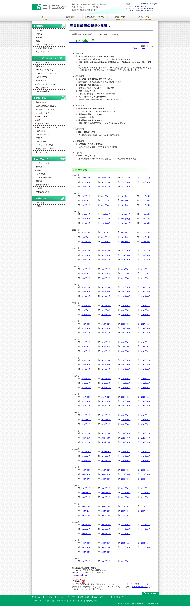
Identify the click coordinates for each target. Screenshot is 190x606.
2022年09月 (125, 237)
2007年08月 (145, 511)
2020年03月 (86, 287)
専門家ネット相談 (42, 66)
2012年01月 (125, 433)
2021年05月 (125, 260)
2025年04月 (125, 187)
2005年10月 (86, 547)
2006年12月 (145, 525)
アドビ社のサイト (139, 587)
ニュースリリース (42, 52)
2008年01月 (125, 507)
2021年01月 (125, 269)
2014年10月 (106, 383)
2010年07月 (86, 461)
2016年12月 (145, 342)
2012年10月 (106, 420)
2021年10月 (106, 255)
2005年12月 (125, 543)
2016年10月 (106, 347)
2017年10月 (106, 328)
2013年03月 (86, 415)
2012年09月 (125, 420)
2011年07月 (86, 442)
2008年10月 (106, 493)
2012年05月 (125, 424)
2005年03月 (86, 561)
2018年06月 (106, 315)
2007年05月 (106, 516)
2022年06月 (105, 242)
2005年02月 (106, 561)
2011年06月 (106, 442)
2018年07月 (86, 315)
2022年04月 (145, 242)
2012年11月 (86, 420)
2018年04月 (145, 315)
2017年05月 (125, 333)
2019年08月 (145, 292)
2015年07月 (86, 369)
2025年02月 (105, 196)
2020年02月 (106, 287)
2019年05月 (125, 296)
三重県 (38, 206)
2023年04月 (145, 223)
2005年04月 (106, 552)
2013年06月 (106, 406)
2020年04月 (145, 278)
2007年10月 (106, 511)
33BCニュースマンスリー (45, 70)
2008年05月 (125, 497)
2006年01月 (106, 543)
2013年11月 (86, 401)
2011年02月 (106, 452)
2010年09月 (125, 456)
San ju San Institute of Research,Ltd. (134, 603)
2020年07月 (86, 278)
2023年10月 (105, 219)
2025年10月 (86, 182)
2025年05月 (106, 187)
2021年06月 (106, 260)
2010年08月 (145, 456)
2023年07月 (86, 223)
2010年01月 (125, 470)
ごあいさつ (40, 30)
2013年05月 (125, 406)
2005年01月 (125, 561)
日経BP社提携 (41, 81)
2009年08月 (145, 474)
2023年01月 (125, 233)
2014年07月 (86, 388)
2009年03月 (86, 488)
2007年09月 (125, 511)
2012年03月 (86, 433)
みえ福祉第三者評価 (43, 178)
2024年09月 (125, 201)
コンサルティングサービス (46, 73)
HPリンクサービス (43, 88)
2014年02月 (106, 397)
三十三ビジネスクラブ (66, 597)
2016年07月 (86, 351)
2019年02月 (106, 306)
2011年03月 (86, 452)
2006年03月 (86, 543)
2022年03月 (86, 251)
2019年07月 (86, 296)
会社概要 (39, 34)
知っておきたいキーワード (47, 127)
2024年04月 (145, 205)
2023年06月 (105, 223)
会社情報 (48, 597)
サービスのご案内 (42, 63)
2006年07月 (145, 529)
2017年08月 (145, 328)
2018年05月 (125, 315)
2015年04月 (145, 369)
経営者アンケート (42, 138)
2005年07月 (125, 547)
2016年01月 (125, 360)
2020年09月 (125, 274)
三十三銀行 (40, 203)
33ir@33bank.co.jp (83, 575)
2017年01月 (125, 342)
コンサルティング (42, 163)
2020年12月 (145, 269)
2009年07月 (86, 479)
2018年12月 (145, 306)
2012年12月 (145, 415)
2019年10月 (106, 292)
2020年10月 (106, 274)
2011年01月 (125, 452)
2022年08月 (145, 237)
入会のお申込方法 (42, 91)
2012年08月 (145, 420)
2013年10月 (106, 401)
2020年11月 (86, 274)
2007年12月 (145, 507)
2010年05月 (125, 461)
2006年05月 (106, 534)
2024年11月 (86, 201)
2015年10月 (106, 365)
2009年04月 (145, 479)
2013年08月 (145, 401)
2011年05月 (125, 442)
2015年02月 (106, 379)
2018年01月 (125, 324)
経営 (38, 120)
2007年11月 (86, 511)
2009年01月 (125, 488)
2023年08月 (145, 219)
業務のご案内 (41, 102)
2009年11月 (86, 474)
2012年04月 (145, 424)
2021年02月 (106, 269)
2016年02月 (106, 360)
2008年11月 (86, 493)
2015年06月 (106, 369)
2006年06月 (86, 534)
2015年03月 (86, 379)
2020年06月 (106, 278)
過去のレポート (42, 152)
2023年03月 (86, 233)
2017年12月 (145, 324)
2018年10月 (106, 310)
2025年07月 (145, 182)
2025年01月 (125, 196)
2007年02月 (106, 525)
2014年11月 (86, 383)
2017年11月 (86, 328)
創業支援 (39, 167)
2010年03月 (86, 470)
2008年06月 (106, 497)
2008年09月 (125, 493)
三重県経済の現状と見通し (46, 106)
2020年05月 (125, 278)
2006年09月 (125, 529)
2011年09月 (125, 438)
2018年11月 (86, 310)
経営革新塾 (41, 174)
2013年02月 (106, 415)
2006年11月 (86, 529)
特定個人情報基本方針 (44, 48)
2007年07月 (86, 516)
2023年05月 (125, 223)
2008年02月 (106, 507)
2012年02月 (106, 433)
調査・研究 (84, 597)
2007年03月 (86, 525)
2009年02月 (106, 488)
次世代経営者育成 (42, 192)
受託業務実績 (41, 142)
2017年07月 (86, 333)
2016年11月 (86, 347)
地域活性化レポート (43, 185)
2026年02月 (86, 178)
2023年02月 (105, 233)
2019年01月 (125, 306)
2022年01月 (125, 251)
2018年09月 (125, 310)
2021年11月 (86, 255)
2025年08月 (125, 182)
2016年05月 (125, 351)
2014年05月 (125, 388)
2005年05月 (86, 552)
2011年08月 (145, 438)
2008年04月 (145, 497)
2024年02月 (105, 214)
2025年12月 (125, 178)
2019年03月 (86, 306)
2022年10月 (105, 237)
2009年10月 (106, 474)
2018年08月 (145, 310)
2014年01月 (125, 397)
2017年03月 (86, 342)
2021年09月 (125, 255)
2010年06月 (106, 461)
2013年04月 (145, 406)
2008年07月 (86, 497)
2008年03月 (86, 507)
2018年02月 (106, 324)
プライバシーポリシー (44, 45)
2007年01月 (125, 525)
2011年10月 (106, 438)
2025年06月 (86, 187)
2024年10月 (105, 201)
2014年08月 (145, 383)
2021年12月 (145, 251)
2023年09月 (125, 219)
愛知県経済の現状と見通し (46, 109)
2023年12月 (145, 214)
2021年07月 (86, 260)
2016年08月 (145, 347)
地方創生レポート (44, 124)
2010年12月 (145, 452)
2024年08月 (145, 201)
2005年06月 (145, 547)
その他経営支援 (42, 77)
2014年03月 (86, 397)
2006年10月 (106, 529)
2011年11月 (86, 438)
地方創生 (39, 188)
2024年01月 (125, 214)
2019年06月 (106, 296)
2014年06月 (106, 388)
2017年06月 (106, 333)
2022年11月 (86, 237)
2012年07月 (86, 424)
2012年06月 (106, 424)
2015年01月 (125, 379)
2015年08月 (145, 365)
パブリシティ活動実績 (44, 145)
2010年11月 (86, 456)
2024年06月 (105, 205)
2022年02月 (106, 251)
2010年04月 (145, 461)
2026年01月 (106, 178)
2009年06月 (106, 479)
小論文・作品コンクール (45, 149)
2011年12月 (145, 433)
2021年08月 (145, 255)
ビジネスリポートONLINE (47, 84)
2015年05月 (125, 369)
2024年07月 (86, 205)
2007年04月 (125, 516)
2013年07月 (86, 406)
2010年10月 (106, 456)
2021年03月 (86, 269)
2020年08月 (145, 274)
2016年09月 (125, 347)
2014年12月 (145, 379)
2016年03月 (86, 360)
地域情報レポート (42, 134)
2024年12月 (145, 196)
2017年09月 (125, 328)
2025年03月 (86, 196)
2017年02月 (106, 342)
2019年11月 (86, 292)
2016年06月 (106, 351)
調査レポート (42, 117)
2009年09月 (125, 474)
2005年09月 (106, 547)
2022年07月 (86, 242)
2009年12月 (145, 470)
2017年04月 (145, 333)
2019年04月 (145, 296)
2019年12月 (145, 287)
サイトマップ (118, 597)
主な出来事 (41, 131)
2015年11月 (86, 365)
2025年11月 (145, 178)
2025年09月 (106, 182)
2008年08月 (145, 493)
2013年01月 (125, 415)
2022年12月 (145, 233)
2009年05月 (125, 479)
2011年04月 (145, 442)
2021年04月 (145, 260)
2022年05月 (125, 242)
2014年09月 (125, 383)
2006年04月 (125, 534)
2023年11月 (86, 219)
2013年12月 (145, 397)
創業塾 (39, 170)
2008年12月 (145, 488)
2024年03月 (86, 214)
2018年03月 (86, 324)
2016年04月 (145, 351)
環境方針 (39, 41)
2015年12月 (145, 360)
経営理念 (39, 38)
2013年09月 (125, 401)
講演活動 (39, 181)
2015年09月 (125, 365)
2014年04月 (145, 388)
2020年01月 (125, 287)
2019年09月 (125, 292)
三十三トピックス (42, 113)
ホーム (37, 597)
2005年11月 (145, 543)
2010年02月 (106, 470)
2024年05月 (125, 205)
